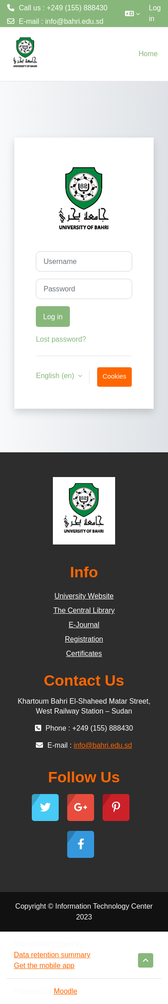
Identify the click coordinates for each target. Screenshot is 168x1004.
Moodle (65, 991)
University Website (83, 596)
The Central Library (84, 610)
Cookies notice (114, 380)
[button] (132, 13)
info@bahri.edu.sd (74, 21)
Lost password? (61, 339)
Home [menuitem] (148, 54)
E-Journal (84, 625)
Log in (155, 13)
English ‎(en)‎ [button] (56, 375)
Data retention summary (52, 955)
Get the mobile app (44, 965)
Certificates (84, 653)
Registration (84, 639)
